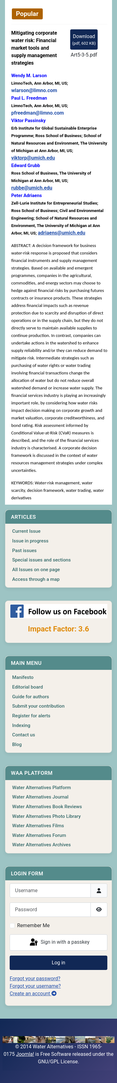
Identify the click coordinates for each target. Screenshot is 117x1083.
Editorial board (27, 687)
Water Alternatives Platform (41, 787)
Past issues (24, 550)
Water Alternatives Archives (41, 845)
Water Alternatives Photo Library (46, 816)
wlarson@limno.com (34, 90)
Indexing (21, 725)
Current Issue (26, 531)
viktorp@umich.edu (33, 158)
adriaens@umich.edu (61, 233)
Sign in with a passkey (59, 942)
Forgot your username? (35, 986)
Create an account (33, 993)
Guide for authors (30, 697)
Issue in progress (30, 541)
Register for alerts (31, 716)
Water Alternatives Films (38, 825)
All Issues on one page (36, 569)
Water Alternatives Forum (39, 835)
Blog (17, 744)
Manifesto (22, 677)
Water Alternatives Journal (40, 797)
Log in (58, 963)
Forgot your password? (35, 979)
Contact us (23, 735)
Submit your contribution (38, 706)
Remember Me (33, 925)
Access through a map (36, 579)
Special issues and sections (41, 560)
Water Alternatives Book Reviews (47, 806)
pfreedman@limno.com (37, 113)
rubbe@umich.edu (31, 188)
